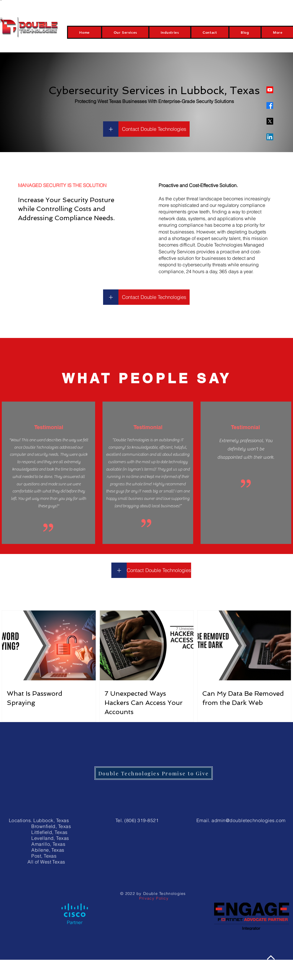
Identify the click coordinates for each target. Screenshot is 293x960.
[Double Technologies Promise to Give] (154, 773)
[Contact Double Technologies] (154, 129)
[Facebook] (269, 105)
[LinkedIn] (269, 136)
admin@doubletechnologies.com (248, 820)
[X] (269, 121)
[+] (110, 129)
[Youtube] (269, 89)
